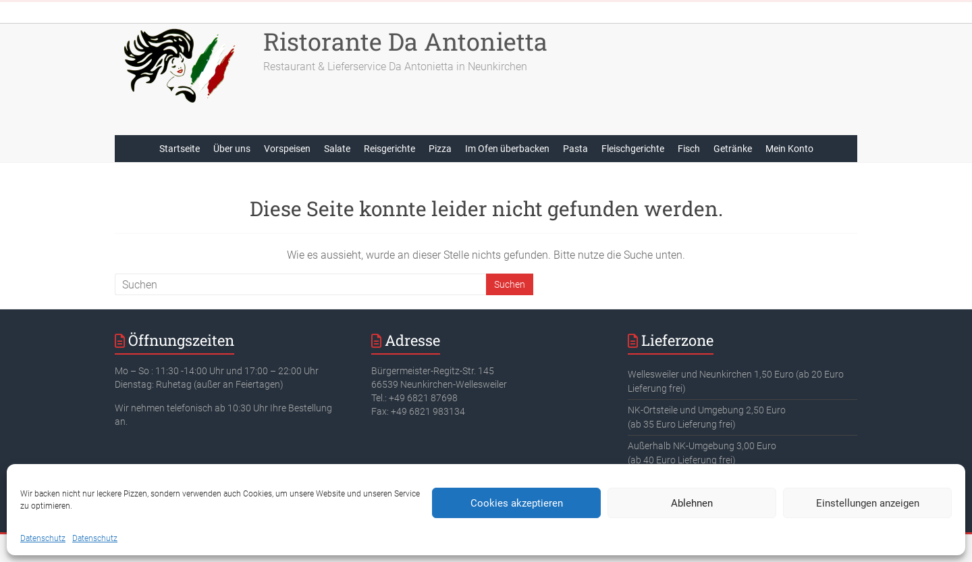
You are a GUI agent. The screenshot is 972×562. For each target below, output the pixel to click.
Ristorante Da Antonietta (405, 41)
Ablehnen (692, 503)
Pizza (440, 148)
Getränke (732, 148)
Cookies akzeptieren (516, 503)
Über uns (231, 148)
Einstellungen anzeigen (867, 503)
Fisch (689, 148)
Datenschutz (42, 538)
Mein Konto (789, 148)
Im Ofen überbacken (507, 148)
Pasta (575, 148)
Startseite (179, 148)
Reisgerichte (389, 148)
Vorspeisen (287, 148)
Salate (337, 148)
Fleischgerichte (632, 148)
